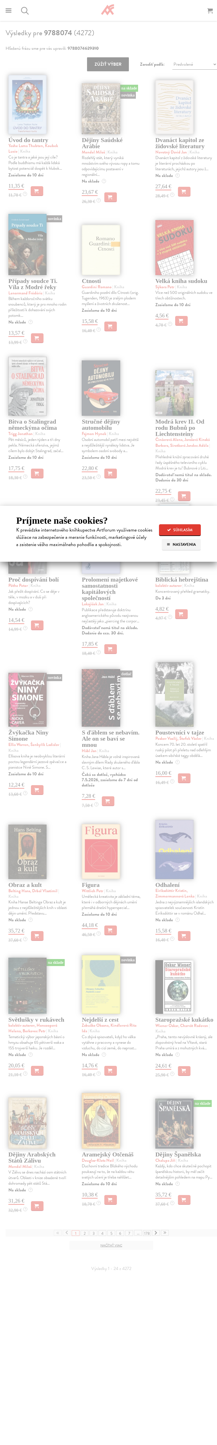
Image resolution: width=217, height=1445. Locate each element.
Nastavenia (181, 544)
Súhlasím (179, 530)
